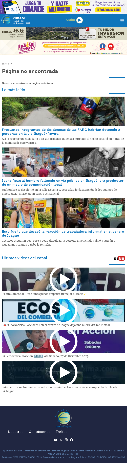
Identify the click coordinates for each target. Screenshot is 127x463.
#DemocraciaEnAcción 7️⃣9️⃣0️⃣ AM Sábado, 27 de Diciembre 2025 (46, 356)
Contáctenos (39, 432)
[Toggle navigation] (121, 20)
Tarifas (61, 432)
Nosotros (15, 432)
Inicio (5, 63)
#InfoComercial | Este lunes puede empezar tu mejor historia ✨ (45, 294)
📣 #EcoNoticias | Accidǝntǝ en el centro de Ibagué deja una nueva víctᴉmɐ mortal (56, 325)
